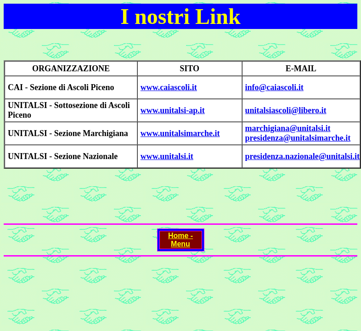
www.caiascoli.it (169, 87)
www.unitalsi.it (167, 156)
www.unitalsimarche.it (180, 133)
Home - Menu (180, 240)
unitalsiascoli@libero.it (286, 110)
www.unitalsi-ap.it (173, 110)
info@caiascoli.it (274, 87)
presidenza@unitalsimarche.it (298, 138)
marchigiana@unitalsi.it (288, 128)
